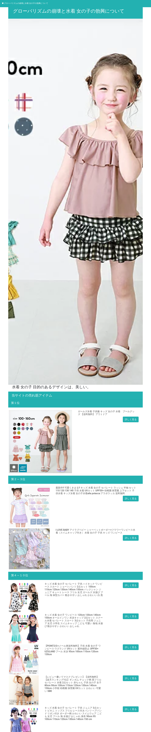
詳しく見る (131, 419)
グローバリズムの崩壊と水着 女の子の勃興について (25, 3)
